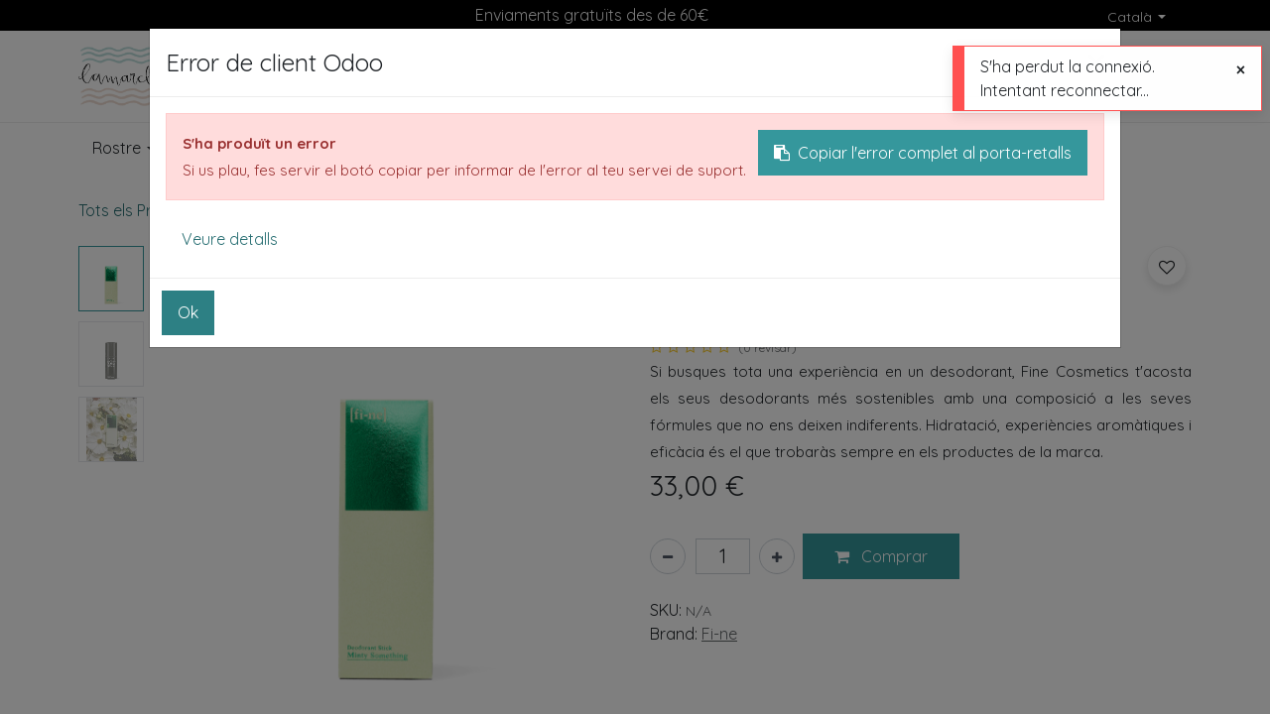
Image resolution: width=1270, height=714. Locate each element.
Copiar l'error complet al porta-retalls (923, 153)
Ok (188, 312)
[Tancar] (1240, 69)
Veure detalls (230, 239)
